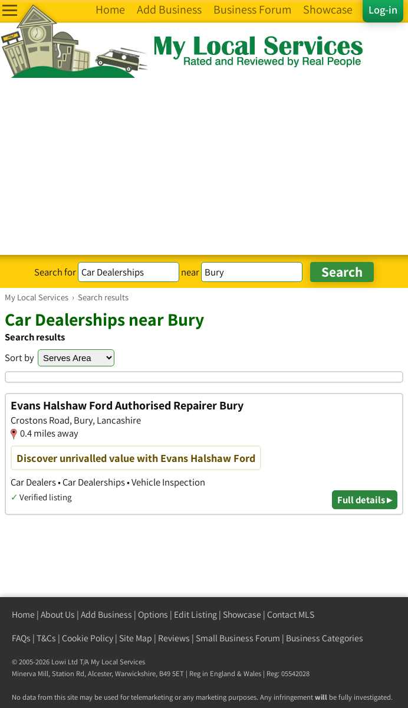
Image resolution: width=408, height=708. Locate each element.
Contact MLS (290, 614)
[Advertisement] (204, 166)
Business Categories (324, 638)
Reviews (174, 638)
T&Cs (46, 638)
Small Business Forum (238, 638)
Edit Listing (195, 614)
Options (153, 614)
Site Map (135, 638)
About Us (58, 614)
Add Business (106, 614)
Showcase (242, 614)
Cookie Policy (87, 638)
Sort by (19, 357)
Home (23, 614)
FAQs (21, 638)
